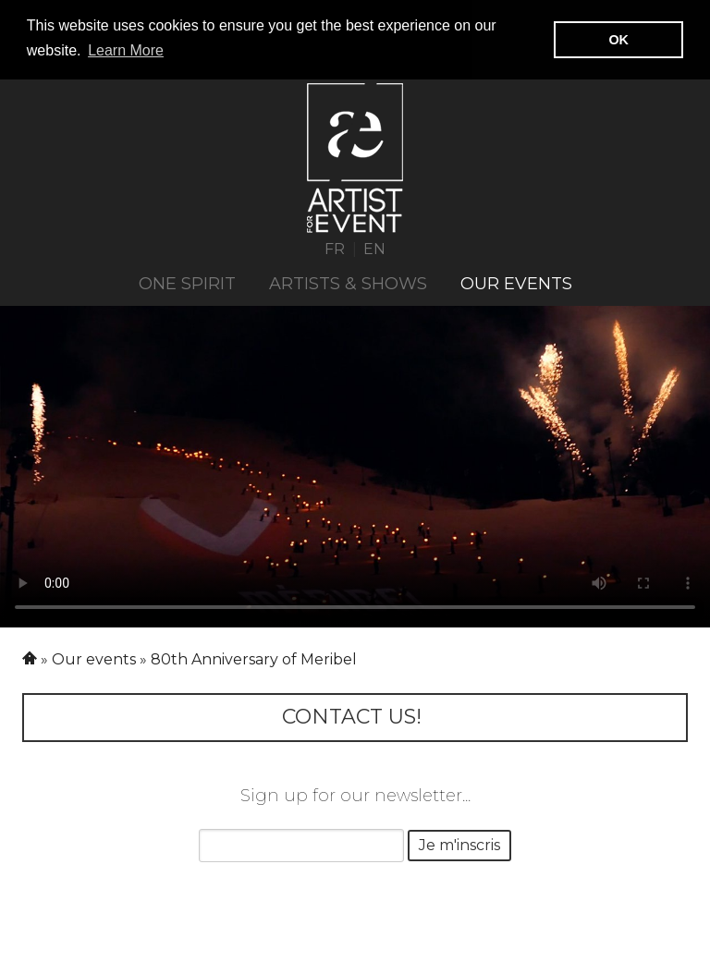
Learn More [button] (126, 50)
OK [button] (618, 39)
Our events (516, 283)
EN (374, 247)
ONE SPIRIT (187, 283)
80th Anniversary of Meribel (254, 658)
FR (334, 247)
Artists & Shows (348, 283)
